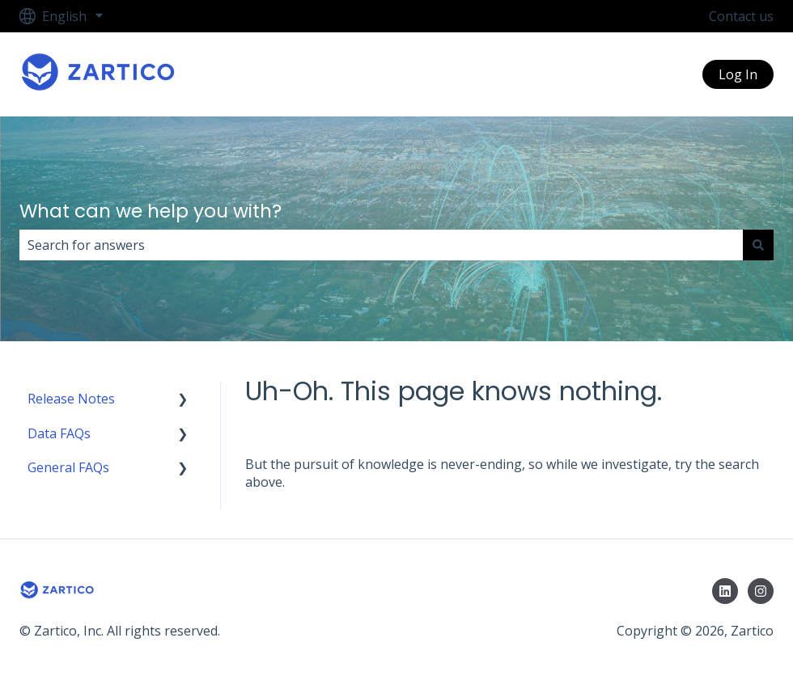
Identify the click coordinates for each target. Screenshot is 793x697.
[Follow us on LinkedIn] (725, 591)
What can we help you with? (150, 211)
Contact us (741, 16)
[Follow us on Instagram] (761, 591)
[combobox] (381, 245)
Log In (738, 74)
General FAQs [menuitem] (68, 467)
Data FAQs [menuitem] (59, 433)
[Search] (758, 245)
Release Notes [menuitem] (71, 399)
